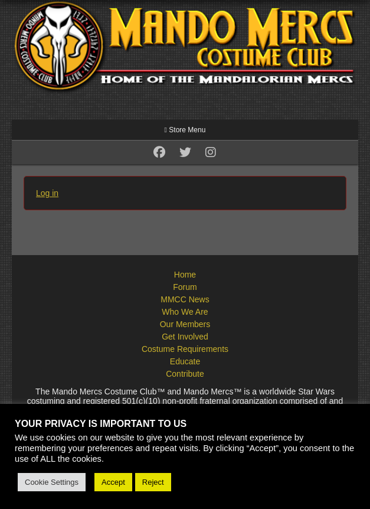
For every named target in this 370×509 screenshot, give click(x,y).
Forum (185, 287)
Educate (185, 361)
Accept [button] (113, 482)
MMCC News (185, 299)
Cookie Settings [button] (51, 482)
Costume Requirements (185, 349)
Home (185, 274)
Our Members (185, 324)
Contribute (185, 374)
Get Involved (185, 336)
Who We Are (185, 312)
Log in (47, 193)
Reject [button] (153, 482)
